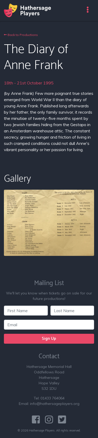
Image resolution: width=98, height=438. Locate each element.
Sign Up (49, 338)
